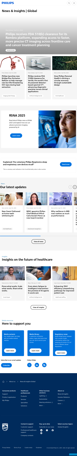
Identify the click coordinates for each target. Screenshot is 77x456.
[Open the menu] (74, 3)
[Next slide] (75, 187)
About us (12, 382)
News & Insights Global (27, 382)
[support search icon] (69, 3)
